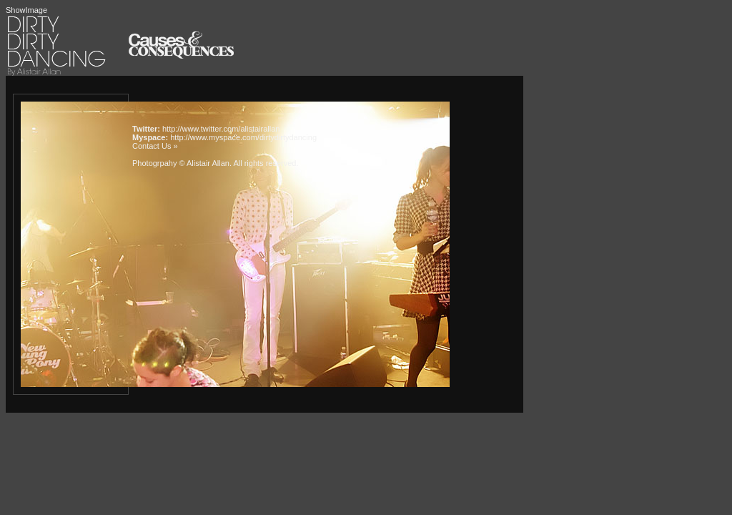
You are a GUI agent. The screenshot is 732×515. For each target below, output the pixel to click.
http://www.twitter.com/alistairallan (221, 128)
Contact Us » (155, 146)
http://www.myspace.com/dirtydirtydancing (243, 137)
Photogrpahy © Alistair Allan (180, 163)
